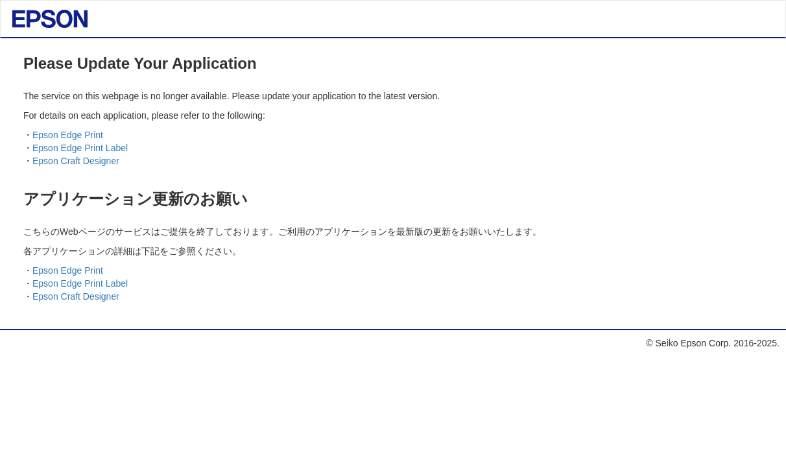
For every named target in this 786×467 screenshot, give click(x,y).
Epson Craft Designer (75, 161)
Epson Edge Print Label (80, 148)
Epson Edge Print (67, 135)
